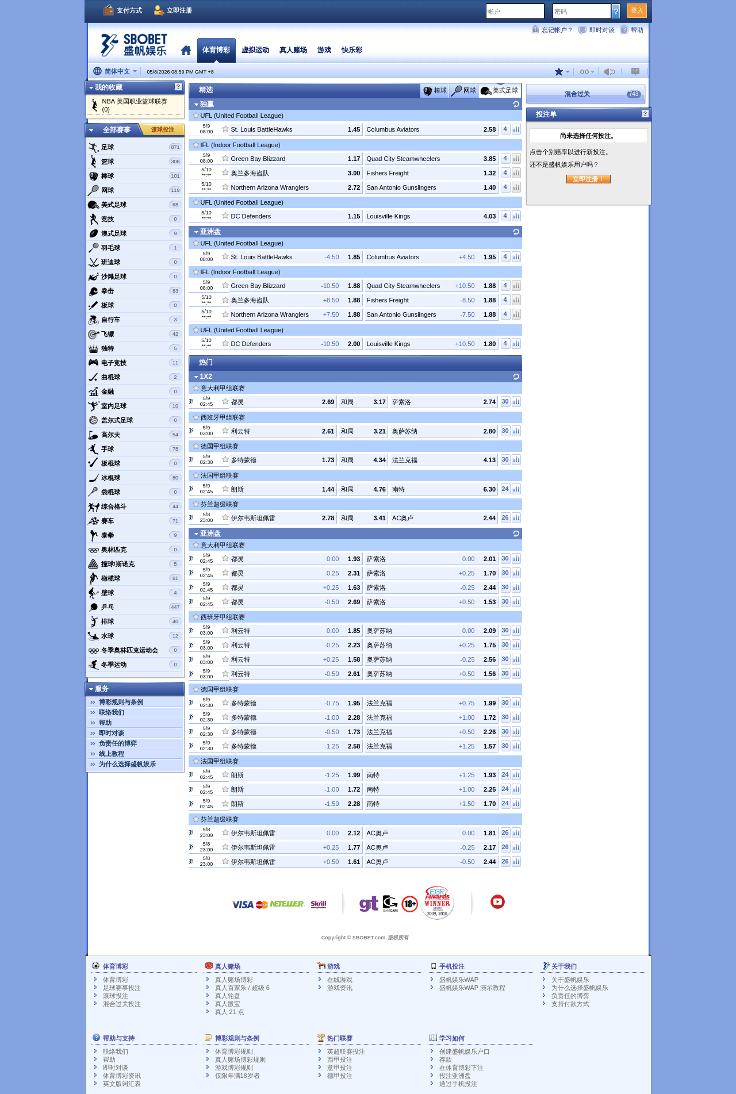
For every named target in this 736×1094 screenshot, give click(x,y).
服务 (102, 689)
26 (504, 517)
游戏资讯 (339, 987)
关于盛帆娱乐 (570, 979)
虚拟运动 (255, 50)
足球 (134, 147)
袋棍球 (134, 492)
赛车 (134, 521)
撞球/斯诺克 (134, 564)
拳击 (134, 291)
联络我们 (111, 712)
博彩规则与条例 (121, 701)
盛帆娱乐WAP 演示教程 (472, 987)
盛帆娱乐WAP (459, 979)
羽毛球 (134, 247)
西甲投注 (339, 1059)
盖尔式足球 (134, 420)
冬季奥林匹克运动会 (134, 650)
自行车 (134, 319)
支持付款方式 (570, 1003)
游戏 (324, 50)
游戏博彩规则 (234, 1067)
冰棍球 (134, 477)
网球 (134, 190)
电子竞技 (134, 362)
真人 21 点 (229, 1011)
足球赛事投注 (122, 987)
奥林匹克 (134, 549)
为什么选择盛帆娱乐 (127, 764)
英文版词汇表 (122, 1083)
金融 (134, 391)
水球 (134, 635)
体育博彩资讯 (122, 1075)
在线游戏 (339, 979)
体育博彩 (216, 50)
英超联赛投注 (346, 1051)
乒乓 (134, 607)
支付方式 (129, 10)
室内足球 (134, 406)
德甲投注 (339, 1075)
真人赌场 (293, 50)
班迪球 (134, 262)
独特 (134, 348)
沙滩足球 (134, 276)
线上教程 (111, 753)
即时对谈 (602, 29)
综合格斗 (134, 506)
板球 (134, 305)
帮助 (637, 29)
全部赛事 (117, 130)
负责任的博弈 (118, 743)
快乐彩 (352, 50)
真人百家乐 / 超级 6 (242, 987)
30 (504, 401)
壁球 (134, 592)
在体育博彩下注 (461, 1067)
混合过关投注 (122, 1003)
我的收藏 (108, 87)
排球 (134, 621)
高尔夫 (134, 434)
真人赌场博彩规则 (240, 1059)
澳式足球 (134, 233)
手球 (134, 449)
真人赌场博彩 (234, 979)
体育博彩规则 (234, 1051)
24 (504, 488)
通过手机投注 (458, 1083)
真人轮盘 (227, 995)
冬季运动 (134, 664)
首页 (186, 50)
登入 (637, 10)
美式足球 (134, 204)
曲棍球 (134, 377)
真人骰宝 (227, 1003)
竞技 (134, 219)
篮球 (134, 161)
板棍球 (134, 463)
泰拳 (134, 535)
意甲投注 (339, 1067)
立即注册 (179, 10)
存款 (445, 1059)
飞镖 (134, 334)
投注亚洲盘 (455, 1075)
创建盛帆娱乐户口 (464, 1051)
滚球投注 (162, 129)
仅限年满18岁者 (237, 1075)
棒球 (134, 176)
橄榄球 (134, 578)
